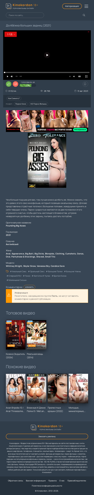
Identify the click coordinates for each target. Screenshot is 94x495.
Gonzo (80, 253)
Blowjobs (49, 253)
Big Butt (29, 253)
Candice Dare (58, 266)
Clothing (59, 253)
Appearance (18, 253)
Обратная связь (15, 480)
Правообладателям (76, 480)
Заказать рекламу (47, 436)
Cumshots (70, 253)
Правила (52, 480)
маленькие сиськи (17, 280)
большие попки (55, 271)
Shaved (40, 256)
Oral (8, 256)
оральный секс (37, 271)
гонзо (27, 275)
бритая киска (60, 275)
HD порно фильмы (38, 104)
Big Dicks (39, 253)
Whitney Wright (14, 266)
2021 (8, 235)
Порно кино (20, 104)
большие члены (73, 271)
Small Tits (50, 256)
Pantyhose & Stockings (23, 256)
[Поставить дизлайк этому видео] (15, 84)
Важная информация (36, 480)
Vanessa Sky (43, 266)
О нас (62, 480)
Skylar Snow (29, 266)
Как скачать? (14, 98)
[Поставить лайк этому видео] (8, 84)
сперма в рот (15, 275)
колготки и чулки (42, 275)
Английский (12, 244)
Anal (8, 253)
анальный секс (19, 271)
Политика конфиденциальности (47, 485)
